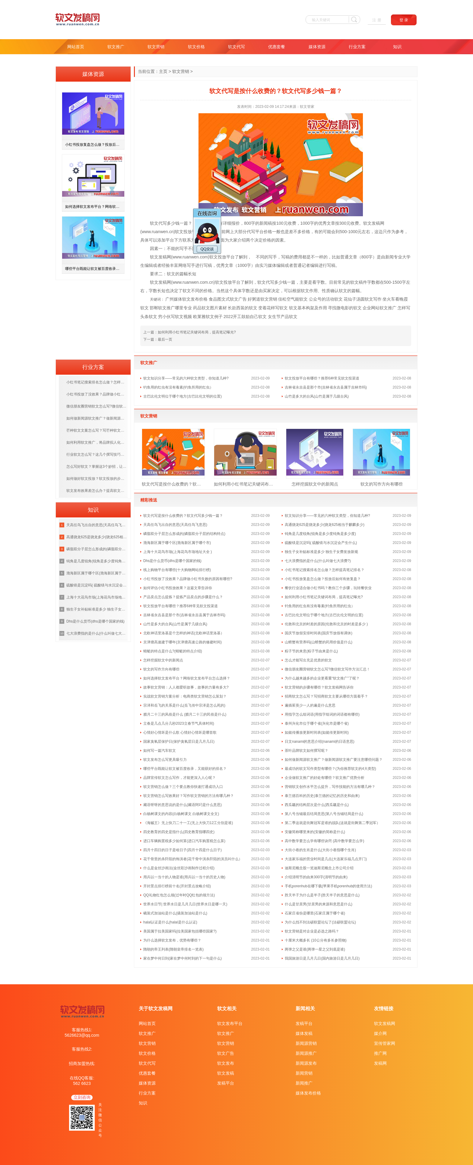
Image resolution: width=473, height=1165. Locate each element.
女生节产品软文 (282, 316)
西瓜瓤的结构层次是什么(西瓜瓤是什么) (317, 805)
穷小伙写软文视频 (175, 316)
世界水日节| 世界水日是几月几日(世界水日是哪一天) (185, 904)
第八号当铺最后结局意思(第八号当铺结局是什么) (324, 814)
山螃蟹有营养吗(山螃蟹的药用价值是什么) (318, 642)
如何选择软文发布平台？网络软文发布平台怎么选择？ (186, 678)
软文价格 (196, 46)
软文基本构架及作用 (308, 307)
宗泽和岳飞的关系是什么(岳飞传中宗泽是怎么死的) (184, 705)
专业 (398, 257)
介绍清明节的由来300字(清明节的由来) (316, 877)
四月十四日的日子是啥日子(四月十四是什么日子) (182, 850)
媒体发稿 (304, 1033)
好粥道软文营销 (262, 299)
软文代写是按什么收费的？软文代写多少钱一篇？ (173, 484)
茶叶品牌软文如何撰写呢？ (306, 750)
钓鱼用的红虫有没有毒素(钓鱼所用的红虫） (178, 387)
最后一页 (165, 339)
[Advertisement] (93, 317)
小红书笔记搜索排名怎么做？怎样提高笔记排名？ (324, 570)
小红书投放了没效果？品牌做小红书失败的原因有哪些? (187, 579)
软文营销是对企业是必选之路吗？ (312, 931)
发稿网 (380, 1063)
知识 (397, 46)
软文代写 (236, 46)
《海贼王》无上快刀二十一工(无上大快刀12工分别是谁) (188, 823)
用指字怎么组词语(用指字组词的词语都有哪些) (322, 714)
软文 (154, 223)
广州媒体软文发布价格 (186, 299)
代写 (162, 223)
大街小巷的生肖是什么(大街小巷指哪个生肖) (320, 850)
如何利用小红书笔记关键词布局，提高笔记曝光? (197, 332)
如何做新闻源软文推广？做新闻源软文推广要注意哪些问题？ (334, 759)
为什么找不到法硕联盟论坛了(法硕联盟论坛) (320, 922)
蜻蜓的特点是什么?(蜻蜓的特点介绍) (172, 651)
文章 (331, 223)
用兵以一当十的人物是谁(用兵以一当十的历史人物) (184, 877)
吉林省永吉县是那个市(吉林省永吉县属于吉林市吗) (326, 387)
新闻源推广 (306, 1053)
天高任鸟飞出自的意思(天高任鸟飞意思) (175, 525)
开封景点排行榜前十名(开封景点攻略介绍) (177, 886)
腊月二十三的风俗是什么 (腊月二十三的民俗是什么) (184, 714)
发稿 (376, 223)
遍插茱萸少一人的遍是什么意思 (310, 705)
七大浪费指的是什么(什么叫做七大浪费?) (318, 561)
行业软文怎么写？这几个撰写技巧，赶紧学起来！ (97, 454)
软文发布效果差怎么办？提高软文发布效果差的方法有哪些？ (97, 491)
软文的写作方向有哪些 (381, 484)
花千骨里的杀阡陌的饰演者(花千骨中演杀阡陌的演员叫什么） (192, 859)
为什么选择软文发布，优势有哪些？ (172, 940)
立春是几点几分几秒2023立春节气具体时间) (178, 723)
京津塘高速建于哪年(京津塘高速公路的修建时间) (182, 642)
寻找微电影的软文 (345, 307)
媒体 (272, 265)
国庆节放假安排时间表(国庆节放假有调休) (318, 633)
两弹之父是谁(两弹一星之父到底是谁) (315, 949)
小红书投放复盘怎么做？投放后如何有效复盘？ (323, 579)
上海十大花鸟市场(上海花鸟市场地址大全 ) (177, 552)
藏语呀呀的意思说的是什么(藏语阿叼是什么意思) (182, 805)
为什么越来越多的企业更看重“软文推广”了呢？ (322, 678)
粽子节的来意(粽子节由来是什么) (311, 651)
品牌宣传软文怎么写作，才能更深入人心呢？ (179, 778)
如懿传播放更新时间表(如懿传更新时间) (317, 732)
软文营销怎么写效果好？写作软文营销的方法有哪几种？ (188, 796)
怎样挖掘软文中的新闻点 (315, 484)
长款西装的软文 (242, 307)
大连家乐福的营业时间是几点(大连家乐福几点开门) (326, 859)
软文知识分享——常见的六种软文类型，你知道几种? (186, 378)
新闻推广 (304, 1083)
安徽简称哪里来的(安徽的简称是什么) (315, 832)
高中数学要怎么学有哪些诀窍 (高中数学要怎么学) (324, 841)
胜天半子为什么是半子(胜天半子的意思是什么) (322, 895)
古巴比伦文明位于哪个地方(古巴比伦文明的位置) (182, 396)
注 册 (376, 20)
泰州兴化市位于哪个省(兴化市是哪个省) (317, 723)
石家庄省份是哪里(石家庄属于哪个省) (315, 913)
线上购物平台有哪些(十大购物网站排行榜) (177, 570)
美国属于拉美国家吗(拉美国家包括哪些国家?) (180, 931)
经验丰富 (169, 265)
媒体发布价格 (308, 1093)
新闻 (263, 223)
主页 (163, 71)
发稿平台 (225, 1083)
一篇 (183, 223)
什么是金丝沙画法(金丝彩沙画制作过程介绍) (178, 868)
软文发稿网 (384, 1023)
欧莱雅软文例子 (208, 316)
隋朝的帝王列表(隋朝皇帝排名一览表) (173, 949)
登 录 (403, 20)
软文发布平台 (230, 1023)
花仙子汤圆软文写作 (363, 299)
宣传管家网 (384, 1043)
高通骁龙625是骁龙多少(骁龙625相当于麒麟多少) (324, 525)
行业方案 (357, 46)
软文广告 (225, 1053)
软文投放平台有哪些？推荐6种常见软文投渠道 (322, 378)
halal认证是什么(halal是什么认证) (170, 922)
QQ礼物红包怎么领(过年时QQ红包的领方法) (179, 895)
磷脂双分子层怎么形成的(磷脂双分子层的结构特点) (184, 534)
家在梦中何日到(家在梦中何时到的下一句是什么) (182, 958)
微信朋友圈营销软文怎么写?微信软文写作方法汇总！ (327, 669)
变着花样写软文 (273, 307)
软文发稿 (225, 1073)
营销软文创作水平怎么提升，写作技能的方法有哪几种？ (330, 787)
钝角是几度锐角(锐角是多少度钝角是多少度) (320, 534)
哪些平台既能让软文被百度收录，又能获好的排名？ (185, 769)
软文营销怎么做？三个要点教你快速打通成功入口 (183, 787)
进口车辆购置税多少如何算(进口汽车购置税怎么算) (184, 841)
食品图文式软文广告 (228, 299)
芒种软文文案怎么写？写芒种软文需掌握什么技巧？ (97, 430)
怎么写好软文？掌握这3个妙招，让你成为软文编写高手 (97, 466)
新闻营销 (304, 1073)
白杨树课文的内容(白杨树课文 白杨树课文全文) (181, 814)
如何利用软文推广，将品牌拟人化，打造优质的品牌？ (97, 442)
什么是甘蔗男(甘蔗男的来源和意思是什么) (318, 904)
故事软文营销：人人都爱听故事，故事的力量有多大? (186, 687)
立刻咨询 (82, 1097)
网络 (182, 265)
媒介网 (380, 1033)
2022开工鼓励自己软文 (245, 316)
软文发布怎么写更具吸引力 (165, 759)
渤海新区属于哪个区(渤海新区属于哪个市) (177, 543)
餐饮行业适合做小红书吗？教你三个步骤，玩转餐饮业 (328, 588)
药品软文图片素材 (210, 307)
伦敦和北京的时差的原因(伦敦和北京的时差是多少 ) (326, 624)
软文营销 (156, 46)
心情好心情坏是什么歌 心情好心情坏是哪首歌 (180, 732)
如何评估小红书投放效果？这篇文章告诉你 (177, 588)
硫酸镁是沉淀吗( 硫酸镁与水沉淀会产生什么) (321, 543)
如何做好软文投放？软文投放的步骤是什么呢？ (97, 478)
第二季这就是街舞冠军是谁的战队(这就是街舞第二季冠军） (332, 823)
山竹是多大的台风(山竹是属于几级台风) (317, 396)
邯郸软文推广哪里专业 (171, 307)
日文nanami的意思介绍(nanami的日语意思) (319, 741)
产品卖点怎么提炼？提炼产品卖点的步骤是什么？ (183, 597)
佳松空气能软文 (293, 299)
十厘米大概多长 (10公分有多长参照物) (316, 940)
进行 (199, 265)
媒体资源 (317, 46)
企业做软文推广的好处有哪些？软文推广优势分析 (324, 778)
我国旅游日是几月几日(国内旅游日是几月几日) (322, 958)
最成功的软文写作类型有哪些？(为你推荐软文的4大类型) (330, 769)
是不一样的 (317, 257)
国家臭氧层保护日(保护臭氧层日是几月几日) (178, 741)
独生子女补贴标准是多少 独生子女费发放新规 (321, 552)
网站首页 (75, 46)
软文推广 (115, 46)
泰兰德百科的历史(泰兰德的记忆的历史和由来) (322, 796)
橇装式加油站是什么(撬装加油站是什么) (175, 913)
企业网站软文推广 (379, 307)
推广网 (380, 1053)
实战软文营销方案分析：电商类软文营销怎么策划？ (185, 696)
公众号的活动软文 (326, 299)
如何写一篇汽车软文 (159, 750)
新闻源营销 (306, 1043)
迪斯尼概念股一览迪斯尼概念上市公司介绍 (319, 868)
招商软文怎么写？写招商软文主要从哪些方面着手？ (326, 696)
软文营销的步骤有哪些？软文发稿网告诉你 (319, 687)
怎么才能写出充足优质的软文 (308, 660)
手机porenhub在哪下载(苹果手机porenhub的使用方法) (328, 886)
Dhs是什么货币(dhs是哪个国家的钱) (172, 561)
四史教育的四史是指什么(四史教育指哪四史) (178, 832)
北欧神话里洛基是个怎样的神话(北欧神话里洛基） (183, 633)
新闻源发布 (306, 1063)
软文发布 (225, 1063)
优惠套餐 (276, 46)
